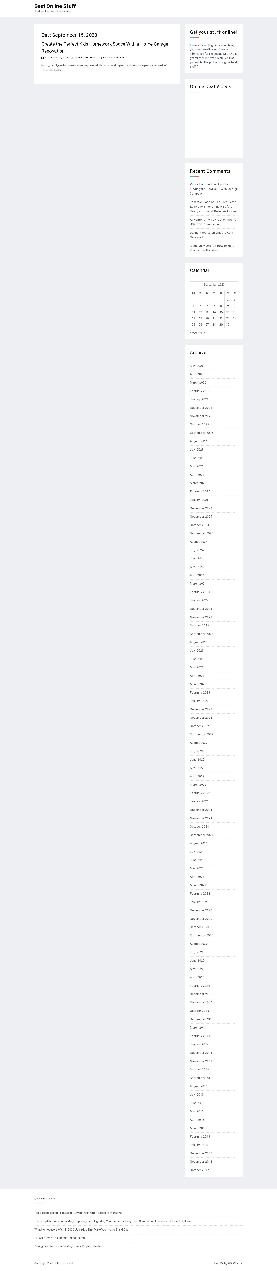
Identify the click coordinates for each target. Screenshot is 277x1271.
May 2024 (197, 567)
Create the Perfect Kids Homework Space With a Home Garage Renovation (104, 47)
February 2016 (200, 985)
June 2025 (197, 458)
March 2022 (198, 784)
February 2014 (200, 1036)
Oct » (202, 332)
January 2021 (199, 902)
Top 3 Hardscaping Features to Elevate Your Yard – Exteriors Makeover (78, 1212)
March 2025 (198, 483)
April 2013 (197, 1119)
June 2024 (197, 558)
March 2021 (198, 885)
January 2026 (199, 399)
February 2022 (200, 793)
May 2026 (197, 366)
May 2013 (197, 1111)
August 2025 (199, 441)
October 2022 (199, 726)
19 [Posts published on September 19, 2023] (200, 318)
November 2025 (201, 416)
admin (79, 57)
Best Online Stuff (55, 6)
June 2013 (197, 1103)
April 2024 (197, 575)
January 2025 (199, 500)
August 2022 (199, 742)
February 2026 (200, 391)
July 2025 (197, 449)
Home (93, 57)
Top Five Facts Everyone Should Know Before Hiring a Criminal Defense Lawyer (213, 206)
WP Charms (235, 1263)
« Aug (193, 332)
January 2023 (199, 701)
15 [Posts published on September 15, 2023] (221, 312)
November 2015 (201, 1002)
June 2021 (197, 860)
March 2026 (198, 382)
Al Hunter (196, 219)
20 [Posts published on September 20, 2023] (207, 318)
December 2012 (201, 1153)
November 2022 (201, 717)
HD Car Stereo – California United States (59, 1238)
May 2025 (197, 466)
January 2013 (199, 1145)
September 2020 (201, 935)
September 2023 (201, 634)
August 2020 (199, 944)
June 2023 (197, 659)
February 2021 (200, 893)
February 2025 (200, 491)
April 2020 (197, 977)
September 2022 (201, 734)
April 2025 (197, 474)
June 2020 (197, 960)
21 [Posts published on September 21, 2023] (214, 318)
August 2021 (199, 843)
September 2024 (201, 533)
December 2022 (201, 709)
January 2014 (199, 1044)
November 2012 (201, 1161)
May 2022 (197, 768)
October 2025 (199, 424)
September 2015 (201, 1019)
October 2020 (199, 927)
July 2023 (197, 650)
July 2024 (197, 550)
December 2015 (201, 994)
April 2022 (197, 776)
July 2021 (197, 851)
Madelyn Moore (201, 245)
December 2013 (201, 1052)
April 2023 (197, 675)
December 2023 (201, 608)
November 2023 (201, 617)
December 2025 (201, 407)
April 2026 (197, 374)
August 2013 (199, 1086)
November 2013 (201, 1061)
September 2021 (201, 835)
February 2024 (200, 592)
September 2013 (201, 1078)
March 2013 (198, 1128)
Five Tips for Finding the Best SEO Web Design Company (214, 189)
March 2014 (198, 1027)
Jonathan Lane (200, 202)
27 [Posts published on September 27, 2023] (207, 324)
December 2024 (201, 508)
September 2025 (201, 433)
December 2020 (201, 910)
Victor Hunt (198, 184)
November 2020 (201, 918)
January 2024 (199, 600)
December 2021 (201, 810)
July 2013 (197, 1094)
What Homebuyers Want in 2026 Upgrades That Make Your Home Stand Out (81, 1229)
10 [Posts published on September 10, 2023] (234, 306)
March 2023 (198, 684)
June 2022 (197, 759)
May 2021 (197, 868)
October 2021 (199, 826)
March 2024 (198, 583)
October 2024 (199, 525)
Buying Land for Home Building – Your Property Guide (67, 1246)
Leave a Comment (113, 57)
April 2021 (197, 877)
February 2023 (200, 692)
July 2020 (197, 952)
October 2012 (199, 1170)
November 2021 (201, 818)
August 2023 (199, 642)
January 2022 (199, 801)
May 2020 (197, 969)
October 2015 (199, 1011)
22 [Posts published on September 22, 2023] (221, 318)
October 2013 (199, 1069)
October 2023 (199, 625)
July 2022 (197, 751)
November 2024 (201, 516)
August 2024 (199, 541)
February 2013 (200, 1136)
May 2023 (197, 667)
